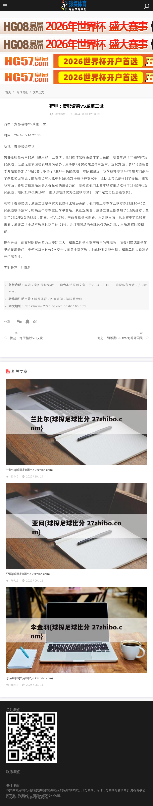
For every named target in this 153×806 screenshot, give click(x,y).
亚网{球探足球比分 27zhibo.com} (28, 574)
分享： (9, 322)
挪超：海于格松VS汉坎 (26, 338)
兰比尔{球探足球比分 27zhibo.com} (29, 469)
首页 (8, 92)
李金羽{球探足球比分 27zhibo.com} (29, 678)
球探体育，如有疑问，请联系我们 (58, 299)
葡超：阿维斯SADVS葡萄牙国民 (120, 338)
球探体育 (122, 285)
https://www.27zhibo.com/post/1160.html (55, 306)
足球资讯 (22, 92)
